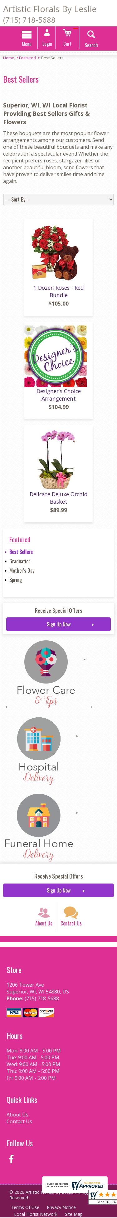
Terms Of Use (25, 1208)
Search (91, 45)
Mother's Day (21, 571)
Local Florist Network (35, 1215)
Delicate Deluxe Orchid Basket (59, 498)
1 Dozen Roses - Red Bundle (58, 291)
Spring (15, 580)
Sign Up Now (59, 625)
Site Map (74, 1215)
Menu (27, 43)
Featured (27, 58)
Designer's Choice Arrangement (59, 395)
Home (8, 58)
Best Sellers (21, 552)
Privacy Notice (61, 1208)
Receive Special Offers (58, 611)
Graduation (20, 562)
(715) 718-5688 (29, 20)
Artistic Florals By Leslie (50, 9)
